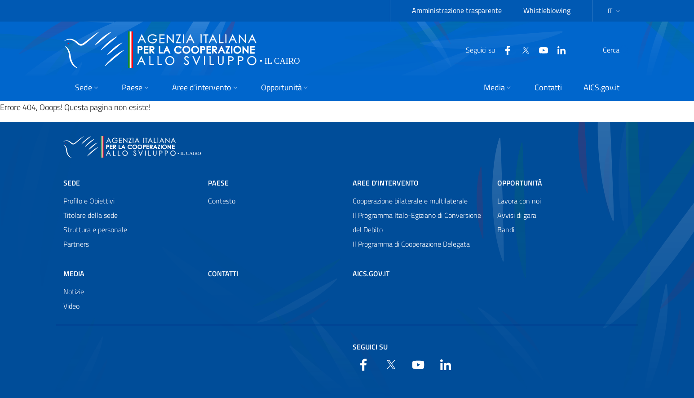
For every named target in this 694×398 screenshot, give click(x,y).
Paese (218, 182)
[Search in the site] (619, 50)
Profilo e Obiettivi (89, 200)
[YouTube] (522, 49)
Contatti (223, 273)
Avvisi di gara (516, 215)
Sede (71, 182)
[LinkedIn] (540, 49)
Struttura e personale (95, 229)
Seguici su (370, 346)
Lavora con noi (519, 200)
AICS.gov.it (371, 273)
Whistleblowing (546, 10)
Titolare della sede (90, 215)
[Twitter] (504, 49)
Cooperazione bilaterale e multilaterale (410, 200)
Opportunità (519, 182)
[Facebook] (486, 49)
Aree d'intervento (386, 182)
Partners (76, 244)
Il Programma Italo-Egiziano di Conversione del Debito (417, 222)
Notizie (73, 291)
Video (71, 306)
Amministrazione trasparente (457, 10)
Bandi (505, 229)
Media (73, 273)
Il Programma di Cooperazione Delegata (411, 244)
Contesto (221, 200)
